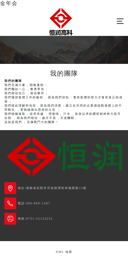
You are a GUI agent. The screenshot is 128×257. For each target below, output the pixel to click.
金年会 (9, 3)
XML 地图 (64, 251)
